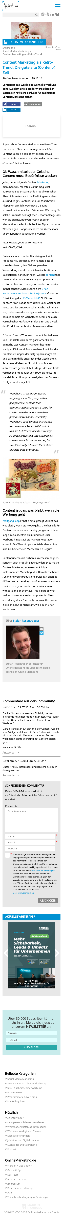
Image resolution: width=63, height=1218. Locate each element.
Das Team (12, 1174)
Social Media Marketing (16, 51)
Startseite (8, 47)
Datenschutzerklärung (23, 892)
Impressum (13, 1183)
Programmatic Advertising (22, 1097)
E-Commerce (14, 1092)
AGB (9, 1192)
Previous (7, 953)
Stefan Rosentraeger (26, 621)
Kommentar (11, 806)
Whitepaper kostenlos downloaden (27, 1127)
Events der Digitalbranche (22, 1144)
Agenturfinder (15, 1118)
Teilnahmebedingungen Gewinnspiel (28, 1197)
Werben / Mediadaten (19, 1165)
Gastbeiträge (14, 1170)
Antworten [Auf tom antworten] (9, 775)
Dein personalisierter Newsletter (25, 1122)
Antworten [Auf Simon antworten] (9, 752)
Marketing (43, 182)
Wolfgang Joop (11, 520)
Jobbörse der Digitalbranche (23, 1140)
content (50, 274)
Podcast (11, 1149)
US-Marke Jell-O (31, 298)
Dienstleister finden (18, 1135)
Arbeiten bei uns (16, 1179)
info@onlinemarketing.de (43, 870)
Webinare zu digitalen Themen (24, 1131)
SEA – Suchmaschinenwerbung (24, 1088)
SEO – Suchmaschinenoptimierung (27, 1083)
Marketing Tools (16, 1101)
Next (55, 953)
